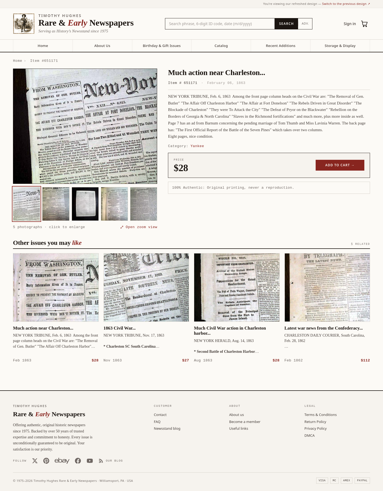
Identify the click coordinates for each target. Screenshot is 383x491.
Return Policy (315, 421)
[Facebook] (78, 460)
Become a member (244, 421)
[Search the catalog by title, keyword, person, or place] (220, 23)
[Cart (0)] (364, 23)
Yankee (197, 146)
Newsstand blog (167, 428)
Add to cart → (340, 165)
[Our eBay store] (62, 460)
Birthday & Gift (162, 45)
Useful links (238, 428)
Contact (160, 414)
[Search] (286, 23)
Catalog (221, 45)
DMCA (310, 435)
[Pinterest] (46, 460)
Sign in (350, 23)
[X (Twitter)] (35, 460)
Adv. (305, 23)
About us (236, 414)
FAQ (157, 421)
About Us (102, 45)
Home (43, 45)
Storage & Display (340, 45)
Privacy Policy (316, 428)
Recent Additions (280, 45)
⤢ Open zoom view (138, 227)
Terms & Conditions (321, 414)
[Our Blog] (111, 460)
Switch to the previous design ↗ (346, 4)
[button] (85, 126)
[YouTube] (89, 460)
